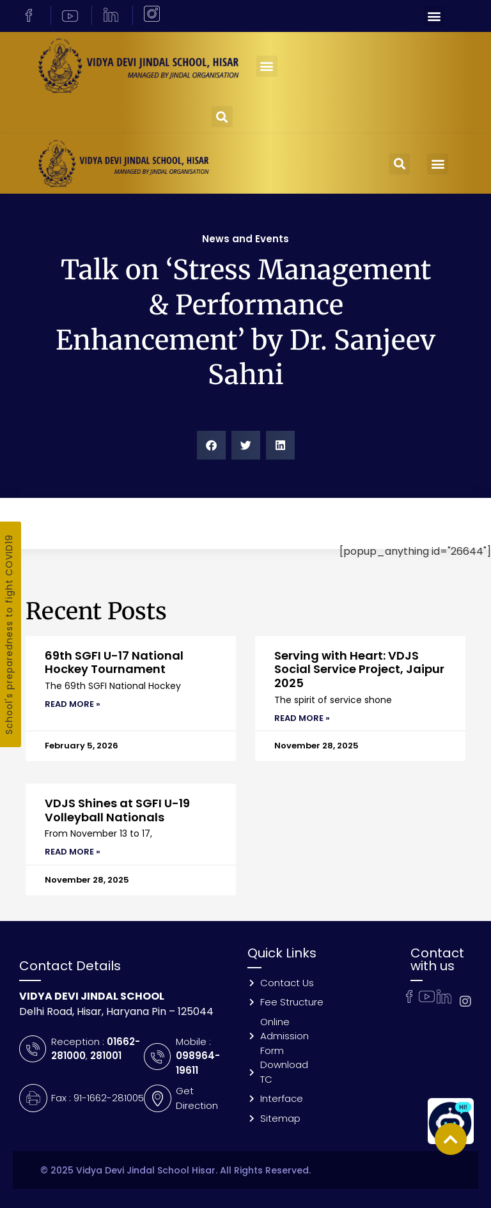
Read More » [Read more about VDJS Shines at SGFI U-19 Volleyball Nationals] (72, 852)
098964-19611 (198, 1063)
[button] (434, 16)
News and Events (245, 238)
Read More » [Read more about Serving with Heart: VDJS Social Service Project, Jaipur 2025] (302, 718)
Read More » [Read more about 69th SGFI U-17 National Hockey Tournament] (72, 704)
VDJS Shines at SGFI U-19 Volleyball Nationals (117, 810)
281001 (105, 1055)
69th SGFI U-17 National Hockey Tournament (114, 662)
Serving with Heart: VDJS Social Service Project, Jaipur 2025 (359, 669)
